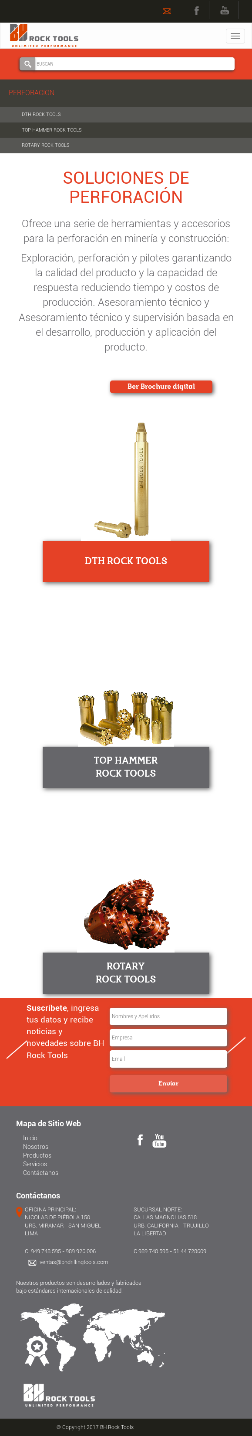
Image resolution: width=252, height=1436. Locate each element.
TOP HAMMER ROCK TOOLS (52, 130)
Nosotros (35, 1146)
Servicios (35, 1164)
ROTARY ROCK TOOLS (46, 145)
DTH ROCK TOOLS (41, 114)
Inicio (30, 1138)
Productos (37, 1155)
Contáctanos (40, 1172)
